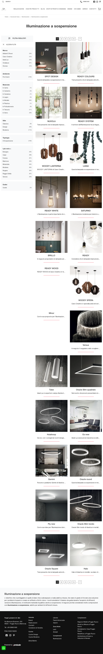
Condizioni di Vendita (36, 628)
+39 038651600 (12, 627)
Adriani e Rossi (8, 53)
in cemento (6, 91)
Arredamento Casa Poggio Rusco (86, 630)
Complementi (82, 618)
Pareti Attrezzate (59, 620)
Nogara (5, 170)
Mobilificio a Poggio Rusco (86, 634)
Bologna (5, 152)
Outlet (5, 188)
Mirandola (6, 164)
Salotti (55, 623)
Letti (54, 629)
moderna (6, 130)
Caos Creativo (7, 57)
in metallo (6, 100)
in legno (5, 97)
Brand (70, 9)
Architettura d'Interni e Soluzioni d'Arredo (85, 637)
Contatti (92, 9)
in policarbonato (8, 106)
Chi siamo (77, 9)
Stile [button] (4, 121)
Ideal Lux (5, 60)
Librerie (55, 618)
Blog (43, 9)
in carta (5, 88)
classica (5, 124)
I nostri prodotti (32, 9)
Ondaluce (6, 63)
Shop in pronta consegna (56, 9)
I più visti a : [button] (7, 149)
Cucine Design (33, 634)
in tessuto (6, 110)
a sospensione (8, 141)
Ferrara (5, 158)
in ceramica (6, 94)
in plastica (6, 103)
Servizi (85, 9)
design (5, 127)
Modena (5, 167)
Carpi (4, 155)
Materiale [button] (6, 85)
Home (6, 17)
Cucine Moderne (34, 637)
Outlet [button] (5, 184)
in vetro (5, 113)
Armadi (55, 632)
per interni (6, 77)
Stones (5, 66)
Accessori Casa (15, 17)
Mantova (6, 161)
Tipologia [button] (6, 138)
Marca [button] (5, 50)
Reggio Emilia (7, 173)
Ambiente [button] (6, 74)
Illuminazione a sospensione (39, 17)
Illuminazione (25, 17)
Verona (5, 177)
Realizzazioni (19, 9)
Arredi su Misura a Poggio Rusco (86, 625)
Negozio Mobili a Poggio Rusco (88, 622)
